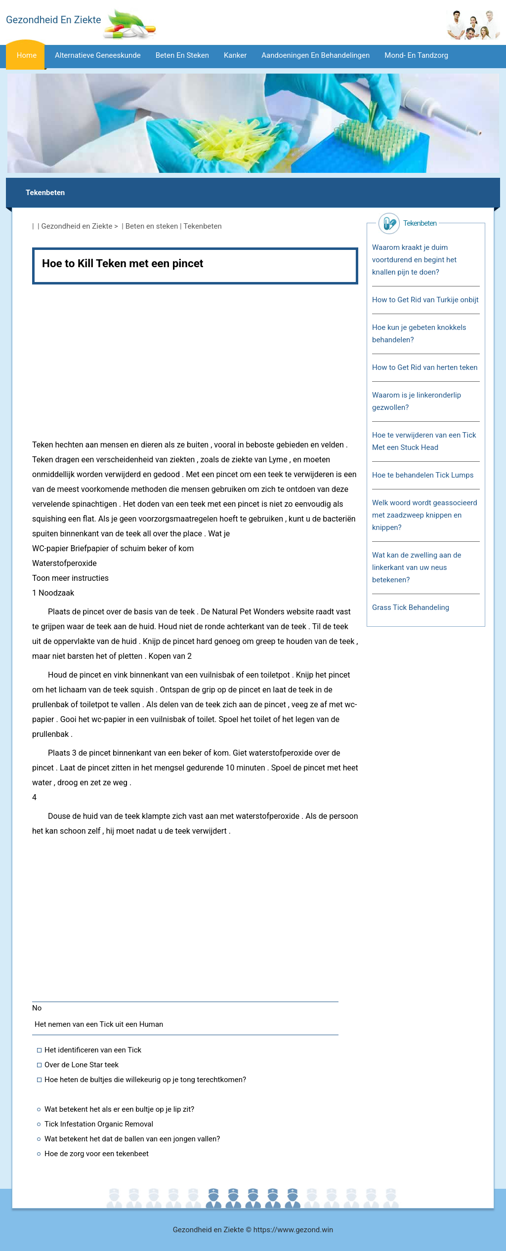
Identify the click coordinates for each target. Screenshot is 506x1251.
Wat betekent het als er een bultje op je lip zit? (119, 1109)
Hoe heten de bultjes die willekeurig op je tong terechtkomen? (145, 1079)
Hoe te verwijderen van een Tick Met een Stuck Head (424, 441)
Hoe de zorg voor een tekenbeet (96, 1153)
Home (27, 55)
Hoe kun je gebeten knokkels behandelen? (419, 333)
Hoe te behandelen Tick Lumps (422, 475)
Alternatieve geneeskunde (98, 55)
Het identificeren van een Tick (92, 1050)
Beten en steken (182, 55)
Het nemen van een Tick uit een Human (99, 1024)
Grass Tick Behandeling (410, 607)
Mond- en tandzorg (416, 55)
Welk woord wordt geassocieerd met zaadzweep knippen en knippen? (424, 515)
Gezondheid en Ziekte (77, 226)
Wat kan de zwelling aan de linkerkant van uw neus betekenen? (417, 567)
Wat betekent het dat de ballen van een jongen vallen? (132, 1138)
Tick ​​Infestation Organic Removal (98, 1124)
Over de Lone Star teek (81, 1064)
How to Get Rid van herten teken (425, 367)
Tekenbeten (45, 192)
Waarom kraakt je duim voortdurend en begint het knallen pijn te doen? (414, 260)
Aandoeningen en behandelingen (315, 55)
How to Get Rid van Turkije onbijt (425, 299)
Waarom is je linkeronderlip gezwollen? (416, 401)
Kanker (235, 55)
